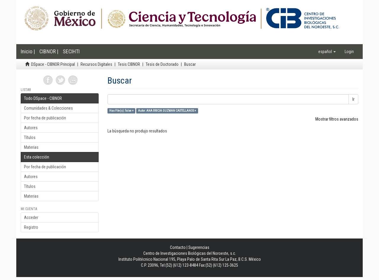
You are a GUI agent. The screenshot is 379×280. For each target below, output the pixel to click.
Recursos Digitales (96, 64)
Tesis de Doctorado (162, 64)
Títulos (30, 137)
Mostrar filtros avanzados (336, 119)
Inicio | (28, 51)
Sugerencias (198, 247)
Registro (31, 227)
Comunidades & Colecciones (48, 108)
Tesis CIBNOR (129, 64)
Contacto (178, 247)
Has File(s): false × (121, 111)
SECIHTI (71, 51)
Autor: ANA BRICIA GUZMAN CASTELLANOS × (167, 111)
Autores (31, 127)
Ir (353, 99)
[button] (327, 51)
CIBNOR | (48, 51)
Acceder (31, 217)
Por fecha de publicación (45, 118)
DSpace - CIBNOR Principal (53, 64)
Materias (31, 147)
